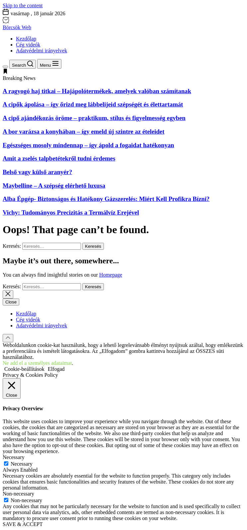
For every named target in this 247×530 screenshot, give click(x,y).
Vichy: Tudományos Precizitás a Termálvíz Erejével (71, 212)
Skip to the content (22, 5)
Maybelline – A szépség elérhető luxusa (54, 185)
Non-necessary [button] (18, 494)
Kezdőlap (26, 38)
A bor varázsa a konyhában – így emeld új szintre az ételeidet (83, 131)
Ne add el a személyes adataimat (37, 363)
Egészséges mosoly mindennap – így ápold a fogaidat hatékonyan (88, 145)
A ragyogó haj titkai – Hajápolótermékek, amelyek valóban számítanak (97, 91)
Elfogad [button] (56, 369)
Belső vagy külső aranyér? (37, 171)
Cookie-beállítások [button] (24, 369)
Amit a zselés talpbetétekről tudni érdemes (59, 158)
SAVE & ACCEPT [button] (23, 524)
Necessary (22, 464)
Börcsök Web (17, 27)
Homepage (110, 275)
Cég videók (28, 44)
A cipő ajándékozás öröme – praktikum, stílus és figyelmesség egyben (94, 117)
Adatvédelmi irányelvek (41, 50)
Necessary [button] (14, 457)
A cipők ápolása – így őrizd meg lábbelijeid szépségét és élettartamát (93, 104)
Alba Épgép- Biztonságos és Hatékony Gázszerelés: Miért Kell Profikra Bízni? (106, 198)
